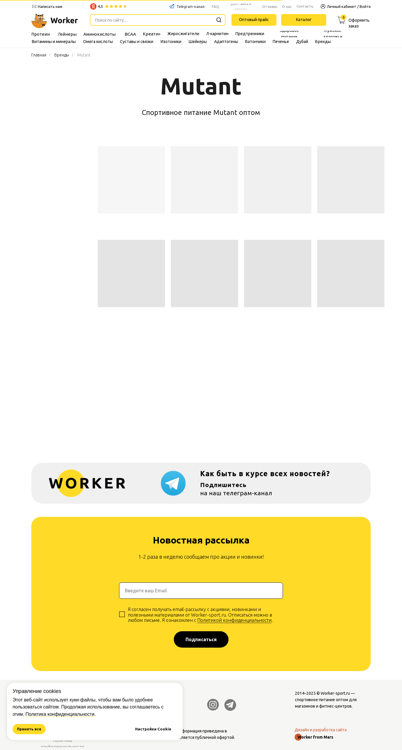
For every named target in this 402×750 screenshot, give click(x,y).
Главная (38, 55)
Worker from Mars (315, 737)
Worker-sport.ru (335, 693)
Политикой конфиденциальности (234, 620)
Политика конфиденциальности (60, 714)
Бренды (61, 55)
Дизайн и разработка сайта (321, 729)
